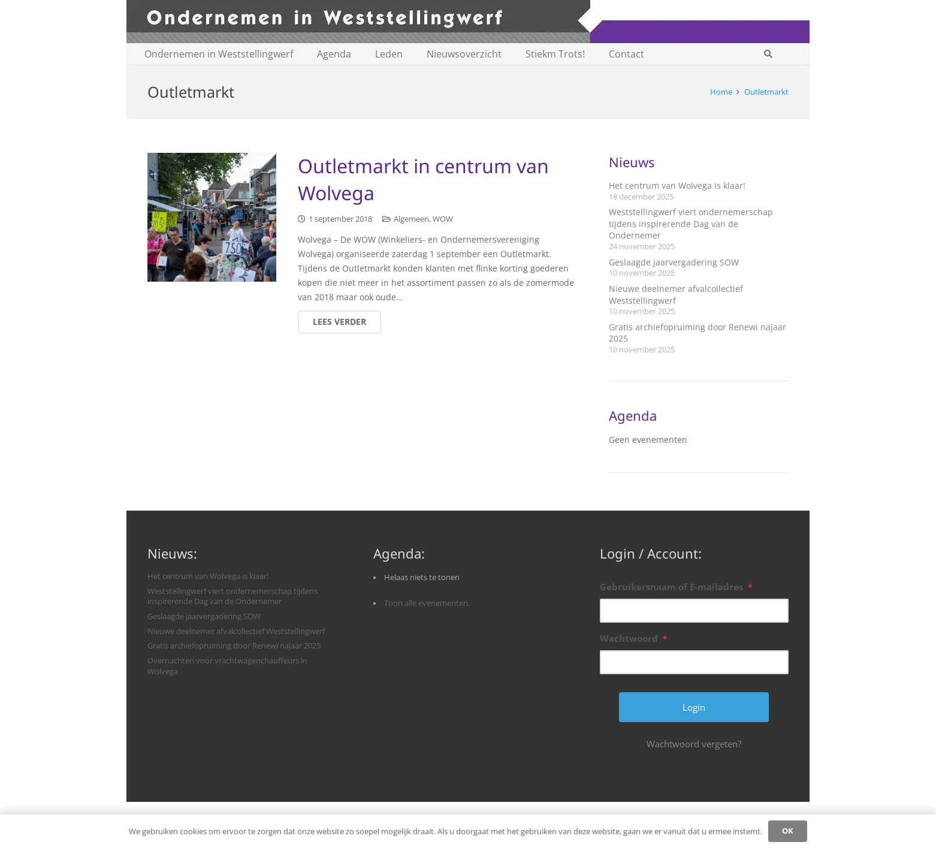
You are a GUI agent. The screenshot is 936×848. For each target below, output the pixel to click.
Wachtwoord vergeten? (694, 744)
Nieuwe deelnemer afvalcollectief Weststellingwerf (236, 631)
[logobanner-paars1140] (468, 21)
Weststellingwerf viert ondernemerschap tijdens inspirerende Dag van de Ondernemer (691, 223)
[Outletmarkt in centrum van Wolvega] (211, 217)
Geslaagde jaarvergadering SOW (674, 262)
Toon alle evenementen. (427, 603)
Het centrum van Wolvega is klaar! (677, 185)
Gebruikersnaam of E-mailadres (676, 587)
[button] (768, 54)
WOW (443, 220)
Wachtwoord (634, 638)
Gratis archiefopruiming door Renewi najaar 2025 (234, 646)
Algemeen (411, 220)
